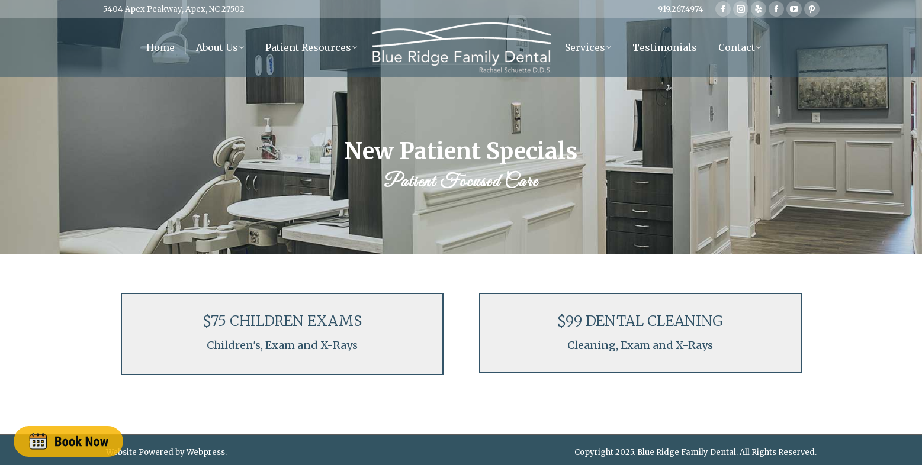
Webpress (206, 448)
